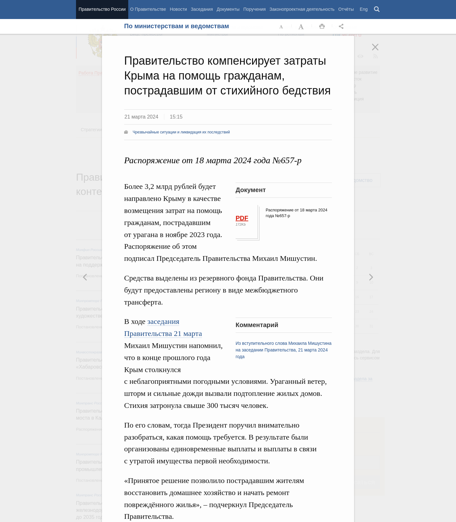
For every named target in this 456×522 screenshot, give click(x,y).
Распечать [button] (322, 26)
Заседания (202, 9)
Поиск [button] (377, 9)
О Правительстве (148, 9)
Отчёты (346, 9)
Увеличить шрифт (301, 26)
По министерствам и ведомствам (176, 26)
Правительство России (102, 9)
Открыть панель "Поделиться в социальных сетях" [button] (342, 26)
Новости (178, 9)
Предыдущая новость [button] (370, 277)
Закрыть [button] (379, 51)
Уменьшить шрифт (281, 26)
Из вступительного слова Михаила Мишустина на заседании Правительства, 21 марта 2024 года (284, 350)
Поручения (254, 9)
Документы (228, 9)
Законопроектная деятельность (301, 9)
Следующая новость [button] (85, 277)
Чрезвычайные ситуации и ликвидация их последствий (181, 132)
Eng (364, 9)
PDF (242, 218)
